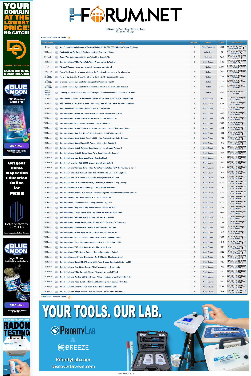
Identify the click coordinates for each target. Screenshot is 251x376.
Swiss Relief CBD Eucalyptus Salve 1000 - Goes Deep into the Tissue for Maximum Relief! (97, 103)
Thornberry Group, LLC (127, 373)
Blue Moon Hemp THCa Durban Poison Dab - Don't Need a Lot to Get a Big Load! (93, 173)
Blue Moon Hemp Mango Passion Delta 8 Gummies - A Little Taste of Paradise (92, 292)
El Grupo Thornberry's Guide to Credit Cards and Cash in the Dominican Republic (94, 87)
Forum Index (46, 37)
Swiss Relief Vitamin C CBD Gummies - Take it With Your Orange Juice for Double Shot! (96, 98)
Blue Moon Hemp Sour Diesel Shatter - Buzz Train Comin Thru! (86, 198)
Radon (47, 47)
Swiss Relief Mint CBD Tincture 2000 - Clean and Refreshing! (85, 108)
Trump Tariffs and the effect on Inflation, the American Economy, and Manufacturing (95, 72)
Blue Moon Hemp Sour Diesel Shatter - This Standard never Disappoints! (90, 267)
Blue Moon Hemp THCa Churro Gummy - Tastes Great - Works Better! (89, 252)
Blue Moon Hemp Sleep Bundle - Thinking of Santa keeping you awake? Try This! (93, 282)
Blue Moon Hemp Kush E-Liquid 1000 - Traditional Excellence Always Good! (91, 212)
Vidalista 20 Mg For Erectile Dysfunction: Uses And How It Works (87, 52)
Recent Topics (124, 29)
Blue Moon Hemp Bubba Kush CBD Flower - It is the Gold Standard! (88, 143)
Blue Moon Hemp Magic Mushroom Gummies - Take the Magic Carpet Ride (91, 242)
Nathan (208, 67)
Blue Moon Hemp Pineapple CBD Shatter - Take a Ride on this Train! (88, 227)
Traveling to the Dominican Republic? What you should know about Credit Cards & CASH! (97, 93)
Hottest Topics (139, 29)
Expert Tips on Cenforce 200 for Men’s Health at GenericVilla (85, 57)
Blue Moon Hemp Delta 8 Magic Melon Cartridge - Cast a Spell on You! (89, 232)
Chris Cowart (208, 62)
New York (47, 57)
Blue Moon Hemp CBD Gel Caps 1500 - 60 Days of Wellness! (85, 123)
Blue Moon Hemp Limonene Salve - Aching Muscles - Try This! (86, 203)
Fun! (47, 67)
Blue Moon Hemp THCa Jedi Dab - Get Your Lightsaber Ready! (86, 247)
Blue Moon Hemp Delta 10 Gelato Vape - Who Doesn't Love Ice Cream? (89, 153)
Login (130, 32)
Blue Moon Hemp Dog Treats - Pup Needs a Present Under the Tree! (88, 207)
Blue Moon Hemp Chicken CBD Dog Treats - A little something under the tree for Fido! (95, 277)
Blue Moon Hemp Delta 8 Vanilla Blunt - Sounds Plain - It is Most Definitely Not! (93, 222)
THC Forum (48, 52)
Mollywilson (208, 52)
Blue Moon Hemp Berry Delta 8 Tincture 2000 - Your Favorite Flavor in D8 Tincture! (94, 138)
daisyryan (208, 57)
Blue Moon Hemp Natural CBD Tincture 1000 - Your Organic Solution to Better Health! (95, 262)
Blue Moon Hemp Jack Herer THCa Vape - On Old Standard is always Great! (91, 257)
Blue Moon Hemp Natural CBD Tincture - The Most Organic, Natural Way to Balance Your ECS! (99, 193)
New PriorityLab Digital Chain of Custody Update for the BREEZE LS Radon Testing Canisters (99, 47)
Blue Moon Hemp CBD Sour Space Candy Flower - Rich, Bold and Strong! (90, 237)
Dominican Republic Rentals (47, 92)
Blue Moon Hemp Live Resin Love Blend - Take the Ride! (83, 158)
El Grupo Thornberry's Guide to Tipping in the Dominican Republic (87, 82)
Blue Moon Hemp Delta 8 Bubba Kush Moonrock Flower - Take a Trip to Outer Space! (95, 128)
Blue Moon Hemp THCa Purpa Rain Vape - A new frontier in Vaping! (88, 62)
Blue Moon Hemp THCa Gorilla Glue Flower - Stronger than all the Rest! (89, 178)
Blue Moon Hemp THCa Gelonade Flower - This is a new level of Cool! (89, 272)
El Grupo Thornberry (48, 77)
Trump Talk (48, 72)
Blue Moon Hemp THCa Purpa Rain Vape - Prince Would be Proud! (87, 188)
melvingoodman (235, 48)
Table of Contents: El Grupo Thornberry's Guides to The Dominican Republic (92, 77)
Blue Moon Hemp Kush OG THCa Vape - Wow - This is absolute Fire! (88, 287)
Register (120, 32)
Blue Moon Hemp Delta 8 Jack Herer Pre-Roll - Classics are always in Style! (91, 113)
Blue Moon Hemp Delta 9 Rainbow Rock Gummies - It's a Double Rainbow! (91, 148)
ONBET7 (235, 63)
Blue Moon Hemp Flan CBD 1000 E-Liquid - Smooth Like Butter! (86, 163)
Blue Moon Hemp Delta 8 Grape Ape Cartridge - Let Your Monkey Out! (88, 118)
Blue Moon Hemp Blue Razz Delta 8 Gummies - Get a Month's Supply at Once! (92, 133)
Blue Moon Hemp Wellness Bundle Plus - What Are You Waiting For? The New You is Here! (97, 168)
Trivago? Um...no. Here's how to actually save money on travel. (86, 67)
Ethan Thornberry (208, 47)
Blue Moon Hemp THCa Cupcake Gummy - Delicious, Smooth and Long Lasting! (93, 183)
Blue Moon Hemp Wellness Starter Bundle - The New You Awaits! (87, 217)
